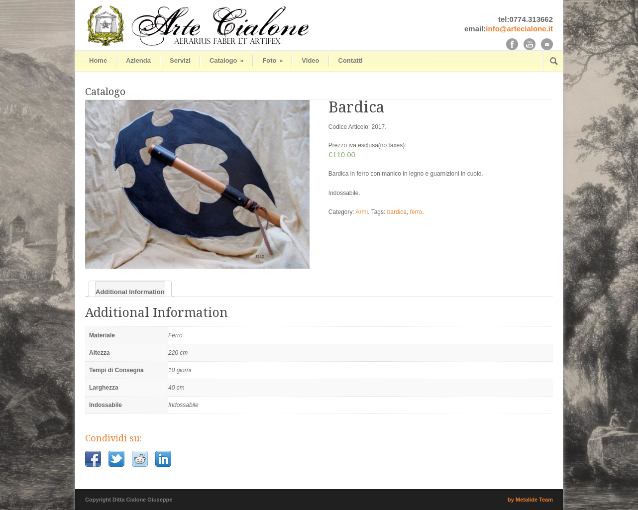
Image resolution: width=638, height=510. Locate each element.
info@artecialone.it (519, 28)
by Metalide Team (530, 500)
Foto (272, 60)
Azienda (138, 60)
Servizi (180, 60)
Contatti (350, 60)
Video (310, 60)
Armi (362, 211)
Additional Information (130, 292)
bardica (397, 211)
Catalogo (226, 60)
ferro (416, 211)
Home (98, 60)
